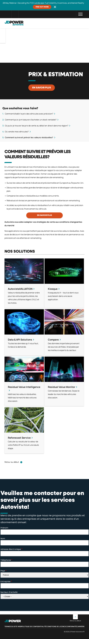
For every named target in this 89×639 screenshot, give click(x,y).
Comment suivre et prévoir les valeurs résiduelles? (29, 137)
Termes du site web (12, 626)
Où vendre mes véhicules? (17, 131)
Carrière (80, 626)
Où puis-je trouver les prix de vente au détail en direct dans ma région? (36, 125)
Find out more (42, 7)
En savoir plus (41, 87)
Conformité (71, 626)
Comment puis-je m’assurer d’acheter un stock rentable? (30, 119)
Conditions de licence (56, 626)
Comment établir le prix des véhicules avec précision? (29, 113)
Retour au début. (11, 462)
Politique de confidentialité (33, 626)
